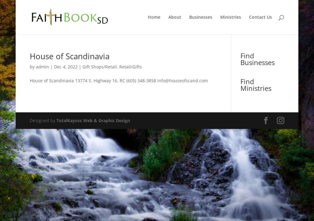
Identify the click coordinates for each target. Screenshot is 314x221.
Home (154, 17)
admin (42, 67)
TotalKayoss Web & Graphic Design (93, 120)
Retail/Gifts (130, 67)
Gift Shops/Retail (99, 67)
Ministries (230, 17)
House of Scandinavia (69, 56)
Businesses (200, 17)
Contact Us (260, 17)
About (174, 17)
